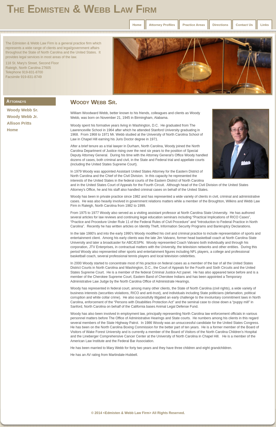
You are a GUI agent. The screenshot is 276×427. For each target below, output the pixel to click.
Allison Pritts (19, 123)
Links (264, 24)
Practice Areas (193, 24)
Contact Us (244, 24)
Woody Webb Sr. (22, 110)
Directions (220, 24)
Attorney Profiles (162, 24)
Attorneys (16, 101)
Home (137, 24)
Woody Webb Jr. (22, 116)
